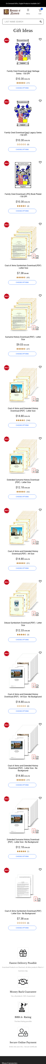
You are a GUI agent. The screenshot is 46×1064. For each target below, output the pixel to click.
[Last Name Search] (23, 21)
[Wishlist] (40, 39)
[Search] (40, 22)
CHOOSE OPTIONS (22, 88)
